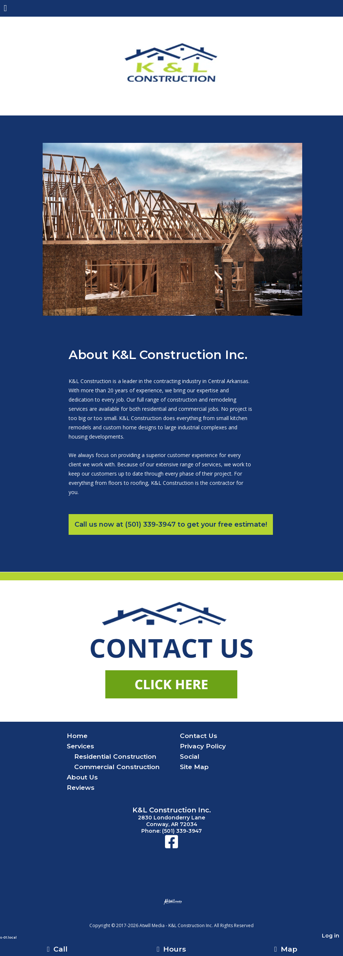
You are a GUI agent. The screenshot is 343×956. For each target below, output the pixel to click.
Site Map (194, 767)
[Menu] (5, 9)
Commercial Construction (117, 767)
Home (77, 735)
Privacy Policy (203, 746)
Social (189, 756)
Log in (330, 935)
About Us (82, 777)
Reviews (81, 787)
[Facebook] (171, 845)
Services (80, 746)
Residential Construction (115, 756)
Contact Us (198, 735)
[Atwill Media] (178, 917)
